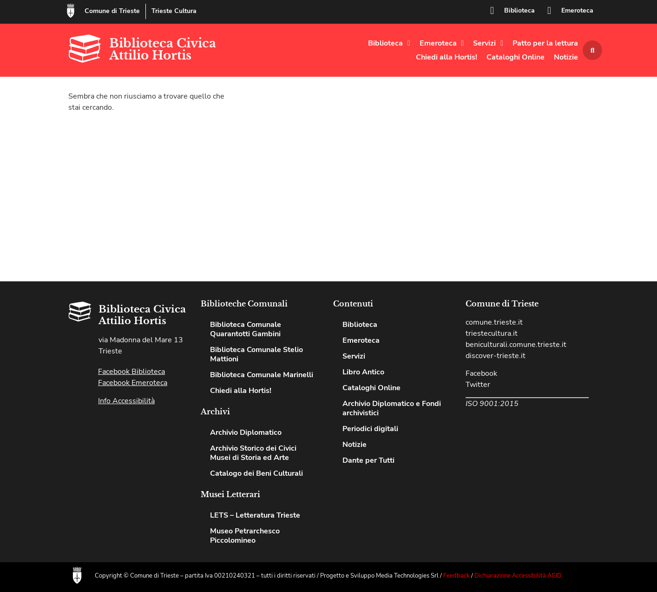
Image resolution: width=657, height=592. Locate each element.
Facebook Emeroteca (132, 383)
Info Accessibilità (126, 401)
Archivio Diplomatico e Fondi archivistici (391, 408)
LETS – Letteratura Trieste (255, 515)
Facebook (481, 373)
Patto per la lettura (545, 43)
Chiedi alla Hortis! (446, 57)
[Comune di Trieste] (71, 11)
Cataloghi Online (515, 57)
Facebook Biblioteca (131, 371)
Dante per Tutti (368, 460)
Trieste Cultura (174, 11)
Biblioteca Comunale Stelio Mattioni (256, 354)
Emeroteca (577, 10)
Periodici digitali (370, 429)
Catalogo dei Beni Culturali (256, 473)
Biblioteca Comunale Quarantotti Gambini (245, 329)
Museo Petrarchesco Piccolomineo (245, 535)
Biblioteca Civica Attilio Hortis (162, 49)
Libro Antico (363, 372)
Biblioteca (519, 10)
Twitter (478, 384)
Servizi (488, 43)
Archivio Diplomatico (246, 432)
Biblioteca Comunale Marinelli (261, 375)
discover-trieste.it (496, 356)
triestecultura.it (492, 333)
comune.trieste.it (494, 322)
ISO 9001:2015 (492, 404)
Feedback (456, 576)
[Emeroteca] (549, 11)
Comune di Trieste (112, 11)
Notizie (566, 57)
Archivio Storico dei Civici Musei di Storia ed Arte (253, 453)
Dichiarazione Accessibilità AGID (518, 576)
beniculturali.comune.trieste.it (516, 344)
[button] (592, 50)
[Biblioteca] (492, 11)
